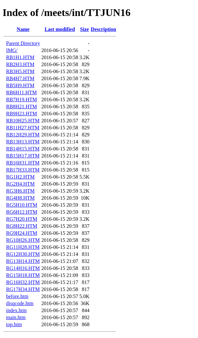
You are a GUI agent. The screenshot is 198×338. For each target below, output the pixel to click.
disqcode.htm (20, 303)
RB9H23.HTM (21, 113)
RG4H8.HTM (20, 198)
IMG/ (12, 50)
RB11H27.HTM (22, 127)
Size (84, 29)
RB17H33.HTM (22, 170)
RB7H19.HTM (21, 99)
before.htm (17, 296)
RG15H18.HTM (23, 275)
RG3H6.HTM (20, 191)
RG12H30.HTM (23, 254)
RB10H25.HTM (22, 120)
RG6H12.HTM (21, 212)
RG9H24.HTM (21, 233)
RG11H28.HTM (23, 247)
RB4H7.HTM (20, 78)
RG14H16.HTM (23, 268)
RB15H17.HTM (22, 155)
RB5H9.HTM (20, 85)
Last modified (59, 29)
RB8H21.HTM (21, 106)
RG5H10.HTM (21, 205)
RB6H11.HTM (21, 92)
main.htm (16, 317)
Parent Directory (23, 43)
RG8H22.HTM (21, 226)
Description (103, 29)
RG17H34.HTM (23, 289)
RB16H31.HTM (22, 162)
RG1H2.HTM (20, 177)
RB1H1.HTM (20, 57)
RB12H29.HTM (22, 134)
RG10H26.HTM (23, 240)
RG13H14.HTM (23, 261)
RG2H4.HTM (20, 184)
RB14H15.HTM (22, 148)
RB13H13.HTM (22, 141)
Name (23, 29)
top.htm (14, 324)
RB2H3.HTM (20, 64)
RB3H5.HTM (20, 71)
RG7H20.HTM (21, 219)
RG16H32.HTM (23, 282)
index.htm (16, 310)
